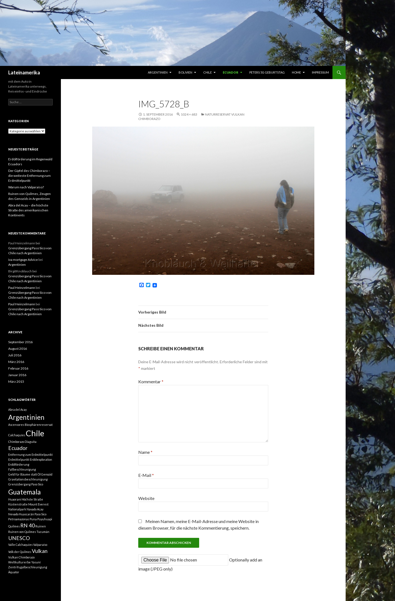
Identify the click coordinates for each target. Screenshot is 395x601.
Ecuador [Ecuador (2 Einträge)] (17, 448)
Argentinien (158, 72)
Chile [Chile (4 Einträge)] (35, 433)
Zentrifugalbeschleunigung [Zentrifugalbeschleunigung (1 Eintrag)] (27, 567)
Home (296, 72)
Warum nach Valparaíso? (26, 187)
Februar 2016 (18, 368)
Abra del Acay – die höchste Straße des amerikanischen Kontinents (28, 210)
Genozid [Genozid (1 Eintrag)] (46, 474)
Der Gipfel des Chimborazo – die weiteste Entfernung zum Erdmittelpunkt (29, 176)
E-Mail (146, 475)
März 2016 (16, 362)
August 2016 (17, 348)
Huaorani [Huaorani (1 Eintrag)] (14, 499)
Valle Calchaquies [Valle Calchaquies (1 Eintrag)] (20, 544)
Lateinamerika (24, 72)
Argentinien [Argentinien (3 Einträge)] (26, 417)
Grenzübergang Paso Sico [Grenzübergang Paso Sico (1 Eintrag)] (25, 484)
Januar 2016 (17, 375)
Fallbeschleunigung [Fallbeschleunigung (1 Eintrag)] (22, 469)
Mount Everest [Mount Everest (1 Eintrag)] (38, 504)
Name (145, 452)
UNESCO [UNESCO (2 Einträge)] (19, 538)
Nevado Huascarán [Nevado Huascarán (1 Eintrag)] (21, 514)
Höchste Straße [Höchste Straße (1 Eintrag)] (32, 499)
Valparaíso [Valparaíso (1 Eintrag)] (40, 544)
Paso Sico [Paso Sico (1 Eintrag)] (40, 514)
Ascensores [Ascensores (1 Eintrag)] (16, 424)
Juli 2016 (14, 355)
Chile (207, 72)
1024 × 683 (189, 114)
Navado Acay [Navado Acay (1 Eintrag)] (35, 509)
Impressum (320, 72)
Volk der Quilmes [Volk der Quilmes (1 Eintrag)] (19, 552)
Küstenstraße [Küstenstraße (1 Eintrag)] (18, 504)
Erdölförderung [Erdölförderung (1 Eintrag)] (18, 464)
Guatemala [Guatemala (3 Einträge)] (24, 492)
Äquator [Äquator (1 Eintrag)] (13, 572)
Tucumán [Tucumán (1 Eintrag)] (42, 531)
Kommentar (150, 381)
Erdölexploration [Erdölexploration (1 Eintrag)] (41, 459)
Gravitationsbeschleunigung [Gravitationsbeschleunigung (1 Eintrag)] (28, 479)
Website (146, 498)
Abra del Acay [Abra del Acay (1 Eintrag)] (17, 409)
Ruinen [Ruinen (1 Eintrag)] (40, 526)
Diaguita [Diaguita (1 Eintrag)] (30, 441)
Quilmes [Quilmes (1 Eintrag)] (14, 526)
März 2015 (16, 381)
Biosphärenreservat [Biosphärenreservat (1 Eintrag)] (39, 424)
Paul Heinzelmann (21, 288)
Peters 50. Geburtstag (267, 72)
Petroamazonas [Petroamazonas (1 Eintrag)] (18, 519)
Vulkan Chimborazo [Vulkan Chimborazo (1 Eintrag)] (21, 557)
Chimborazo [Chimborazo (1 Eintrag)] (16, 441)
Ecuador (230, 72)
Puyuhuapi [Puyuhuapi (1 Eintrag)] (44, 519)
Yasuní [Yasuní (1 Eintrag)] (36, 562)
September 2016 (20, 342)
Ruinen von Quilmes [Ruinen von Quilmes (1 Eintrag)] (22, 531)
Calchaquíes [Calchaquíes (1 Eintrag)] (16, 435)
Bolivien (185, 72)
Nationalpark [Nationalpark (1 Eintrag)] (17, 509)
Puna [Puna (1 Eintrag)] (33, 519)
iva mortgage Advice (23, 260)
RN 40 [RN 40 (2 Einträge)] (27, 525)
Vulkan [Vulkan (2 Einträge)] (39, 551)
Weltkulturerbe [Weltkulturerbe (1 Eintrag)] (19, 562)
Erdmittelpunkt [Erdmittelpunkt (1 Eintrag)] (18, 459)
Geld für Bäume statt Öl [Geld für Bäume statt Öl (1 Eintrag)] (24, 474)
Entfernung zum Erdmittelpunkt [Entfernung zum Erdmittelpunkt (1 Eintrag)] (30, 454)
